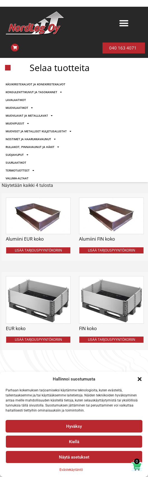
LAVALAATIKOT (16, 100)
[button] (139, 379)
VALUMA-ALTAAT (17, 178)
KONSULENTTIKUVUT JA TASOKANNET (34, 92)
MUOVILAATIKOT (19, 108)
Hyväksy (74, 426)
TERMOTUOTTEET (20, 170)
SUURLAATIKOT (16, 163)
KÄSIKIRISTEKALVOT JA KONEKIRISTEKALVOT (35, 84)
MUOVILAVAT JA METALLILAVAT (29, 115)
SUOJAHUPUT (17, 155)
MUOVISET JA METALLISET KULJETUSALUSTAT (38, 131)
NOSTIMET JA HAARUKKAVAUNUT (31, 139)
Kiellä (74, 441)
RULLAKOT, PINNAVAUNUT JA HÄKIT (32, 147)
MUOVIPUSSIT (17, 123)
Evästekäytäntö (71, 470)
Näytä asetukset (74, 457)
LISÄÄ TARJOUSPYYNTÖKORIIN (38, 250)
